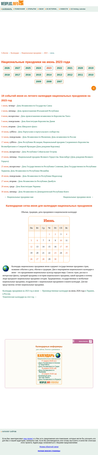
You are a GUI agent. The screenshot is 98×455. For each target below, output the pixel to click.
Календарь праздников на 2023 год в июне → (22, 291)
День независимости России (63, 137)
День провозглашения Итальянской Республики (38, 111)
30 (55, 259)
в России (6, 294)
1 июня (4, 106)
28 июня (4, 186)
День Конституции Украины (28, 186)
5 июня (4, 121)
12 (31, 247)
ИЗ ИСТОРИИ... (51, 9)
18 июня (4, 152)
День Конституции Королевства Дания (38, 121)
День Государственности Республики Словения (42, 166)
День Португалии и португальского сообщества (38, 132)
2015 (38, 75)
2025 (28, 68)
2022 (59, 68)
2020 (80, 68)
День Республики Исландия (30, 142)
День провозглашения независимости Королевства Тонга (45, 116)
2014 (49, 75)
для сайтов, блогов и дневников (49, 349)
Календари (15, 53)
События (4, 53)
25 (67, 253)
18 (67, 247)
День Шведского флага (27, 126)
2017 (17, 75)
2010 (90, 75)
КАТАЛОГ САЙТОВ (9, 431)
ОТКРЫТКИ (31, 9)
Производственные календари (55, 291)
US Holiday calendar (77, 9)
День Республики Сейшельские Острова (39, 152)
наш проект (28, 439)
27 (37, 259)
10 (61, 240)
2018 (7, 75)
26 (31, 259)
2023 (45, 53)
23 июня (4, 157)
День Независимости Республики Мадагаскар (42, 176)
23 (55, 253)
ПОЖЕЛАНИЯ (19, 9)
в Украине (89, 291)
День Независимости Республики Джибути (37, 181)
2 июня (4, 111)
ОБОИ (41, 9)
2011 (80, 75)
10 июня (4, 132)
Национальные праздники (31, 53)
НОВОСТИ (63, 9)
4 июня (4, 116)
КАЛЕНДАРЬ (6, 9)
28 (43, 259)
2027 (17, 68)
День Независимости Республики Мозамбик (29, 171)
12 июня (4, 137)
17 (61, 247)
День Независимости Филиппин (36, 137)
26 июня (4, 176)
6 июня (4, 126)
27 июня (4, 181)
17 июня (4, 142)
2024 (38, 68)
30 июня (4, 192)
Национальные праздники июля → (78, 197)
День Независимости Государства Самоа (34, 106)
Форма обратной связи (49, 447)
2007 (59, 81)
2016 (28, 75)
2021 (69, 68)
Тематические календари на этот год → (20, 297)
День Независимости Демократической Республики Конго (43, 192)
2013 (59, 75)
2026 (7, 68)
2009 (38, 81)
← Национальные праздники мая (19, 197)
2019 (90, 68)
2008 (49, 81)
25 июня (4, 166)
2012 (69, 75)
